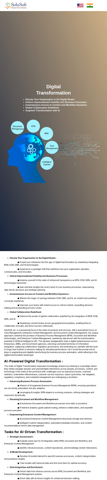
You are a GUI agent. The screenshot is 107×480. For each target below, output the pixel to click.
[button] (98, 5)
